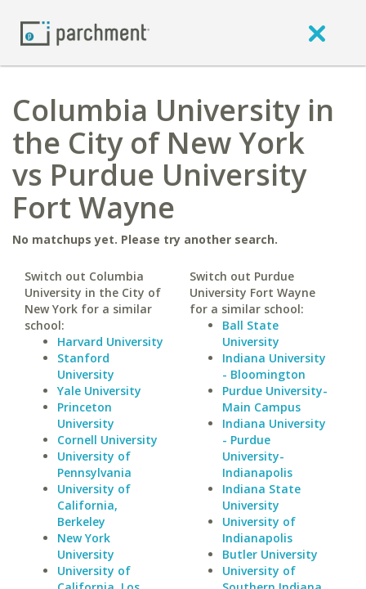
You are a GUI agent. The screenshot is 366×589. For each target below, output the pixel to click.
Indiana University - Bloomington (274, 366)
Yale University (99, 390)
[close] (317, 33)
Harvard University (110, 341)
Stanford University (85, 366)
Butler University (270, 554)
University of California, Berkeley (94, 505)
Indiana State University (261, 497)
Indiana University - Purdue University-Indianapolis (274, 448)
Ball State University (250, 333)
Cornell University (107, 439)
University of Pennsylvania (94, 464)
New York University (85, 546)
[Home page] (85, 32)
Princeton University (85, 415)
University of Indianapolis (259, 530)
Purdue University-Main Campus (275, 399)
